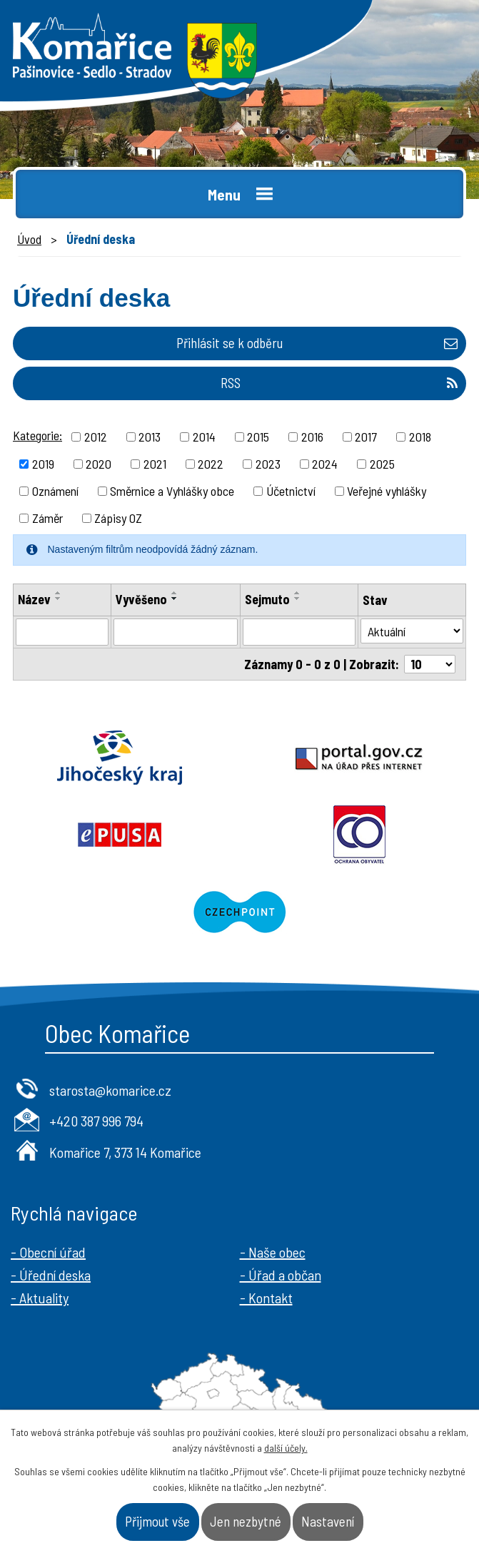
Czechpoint (239, 911)
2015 (258, 436)
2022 (210, 464)
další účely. (286, 1448)
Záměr (47, 518)
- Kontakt (266, 1297)
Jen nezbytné (245, 1521)
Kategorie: (37, 435)
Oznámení (55, 491)
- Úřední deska (51, 1274)
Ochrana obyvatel (360, 834)
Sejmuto (267, 599)
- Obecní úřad (48, 1252)
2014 (204, 436)
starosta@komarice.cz (110, 1090)
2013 (149, 436)
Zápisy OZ (118, 518)
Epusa (120, 834)
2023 (268, 464)
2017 (366, 436)
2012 (95, 436)
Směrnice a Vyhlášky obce (172, 491)
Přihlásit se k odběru (317, 343)
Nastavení (327, 1521)
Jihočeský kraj (120, 757)
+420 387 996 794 (96, 1120)
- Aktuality (40, 1297)
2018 (420, 436)
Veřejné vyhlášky (386, 491)
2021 (154, 464)
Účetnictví (291, 491)
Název (34, 599)
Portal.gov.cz (360, 757)
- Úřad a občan (280, 1274)
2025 (382, 464)
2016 (312, 436)
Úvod (29, 239)
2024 (325, 464)
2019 (43, 464)
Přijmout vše (157, 1521)
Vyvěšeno (141, 599)
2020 (98, 464)
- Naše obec (273, 1252)
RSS (339, 383)
